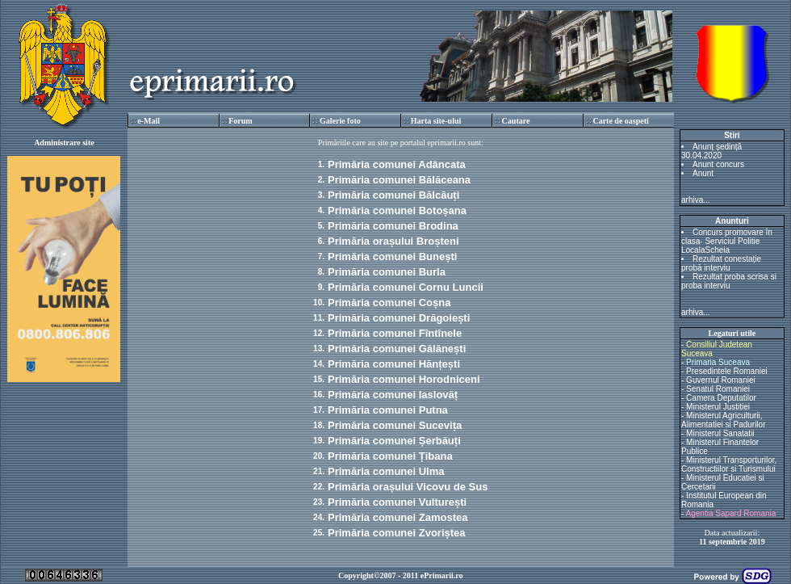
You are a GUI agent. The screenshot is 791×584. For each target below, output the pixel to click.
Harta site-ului (436, 120)
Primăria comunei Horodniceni (404, 379)
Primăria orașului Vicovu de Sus (408, 487)
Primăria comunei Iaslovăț (393, 395)
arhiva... (695, 199)
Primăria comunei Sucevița (395, 425)
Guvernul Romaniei (720, 380)
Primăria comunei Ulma (386, 471)
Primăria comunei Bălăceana (399, 180)
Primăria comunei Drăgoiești (399, 318)
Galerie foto (340, 120)
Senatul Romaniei (718, 388)
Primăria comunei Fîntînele (395, 333)
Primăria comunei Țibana (390, 456)
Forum (240, 120)
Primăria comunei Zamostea (397, 517)
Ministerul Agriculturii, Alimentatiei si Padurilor (723, 420)
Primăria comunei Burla (387, 272)
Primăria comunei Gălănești (397, 348)
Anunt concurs (718, 164)
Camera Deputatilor (721, 397)
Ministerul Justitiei (718, 406)
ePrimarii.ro (442, 575)
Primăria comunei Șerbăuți (394, 441)
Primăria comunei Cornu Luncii (405, 287)
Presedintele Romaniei (727, 371)
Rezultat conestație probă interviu (721, 263)
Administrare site (64, 142)
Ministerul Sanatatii (720, 433)
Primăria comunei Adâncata (397, 164)
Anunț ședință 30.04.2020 (711, 151)
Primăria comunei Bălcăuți (393, 195)
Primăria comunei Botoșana (397, 210)
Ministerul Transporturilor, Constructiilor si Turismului (728, 464)
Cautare (516, 120)
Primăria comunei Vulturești (397, 502)
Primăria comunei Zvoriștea (397, 533)
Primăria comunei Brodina (393, 226)
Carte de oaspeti (620, 120)
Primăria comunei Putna (388, 410)
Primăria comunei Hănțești (394, 364)
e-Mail (148, 120)
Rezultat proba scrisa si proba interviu (728, 281)
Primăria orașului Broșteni (393, 241)
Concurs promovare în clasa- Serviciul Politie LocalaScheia (726, 241)
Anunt (703, 173)
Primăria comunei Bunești (392, 256)
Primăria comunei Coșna (389, 302)
